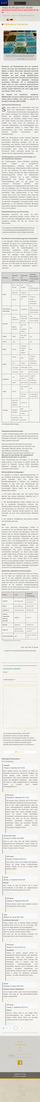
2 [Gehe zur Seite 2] (12, 1028)
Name (5, 672)
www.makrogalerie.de (30, 59)
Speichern (20, 752)
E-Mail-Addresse (9, 680)
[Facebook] (20, 1064)
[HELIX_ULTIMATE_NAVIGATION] (37, 3)
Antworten (7, 790)
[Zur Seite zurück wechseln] (6, 1028)
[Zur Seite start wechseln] (3, 1028)
